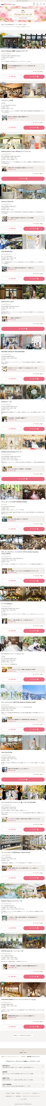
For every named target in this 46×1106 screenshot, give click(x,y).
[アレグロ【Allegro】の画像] (23, 593)
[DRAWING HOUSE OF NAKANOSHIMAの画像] (23, 341)
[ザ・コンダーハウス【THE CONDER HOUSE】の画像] (23, 492)
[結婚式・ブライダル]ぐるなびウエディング (10, 1056)
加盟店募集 (18, 1096)
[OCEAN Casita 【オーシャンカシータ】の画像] (23, 941)
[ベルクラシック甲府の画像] (23, 90)
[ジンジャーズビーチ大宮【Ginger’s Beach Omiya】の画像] (23, 842)
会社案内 (8, 1093)
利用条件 (18, 1093)
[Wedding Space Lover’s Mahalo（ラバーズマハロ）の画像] (23, 141)
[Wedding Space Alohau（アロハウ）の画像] (23, 442)
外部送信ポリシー (36, 1093)
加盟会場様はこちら (10, 1096)
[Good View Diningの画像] (23, 742)
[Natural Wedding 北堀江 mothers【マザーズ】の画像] (23, 41)
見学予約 (12, 77)
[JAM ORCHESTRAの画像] (23, 241)
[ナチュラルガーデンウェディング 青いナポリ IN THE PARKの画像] (23, 792)
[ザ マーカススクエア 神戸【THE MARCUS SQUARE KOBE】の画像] (23, 692)
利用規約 (13, 1093)
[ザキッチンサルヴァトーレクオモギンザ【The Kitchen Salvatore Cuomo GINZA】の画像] (23, 542)
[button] (23, 1066)
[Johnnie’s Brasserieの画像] (23, 191)
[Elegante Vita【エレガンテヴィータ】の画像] (23, 891)
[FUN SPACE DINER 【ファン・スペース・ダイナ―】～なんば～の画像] (23, 989)
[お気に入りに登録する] (43, 48)
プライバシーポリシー (26, 1093)
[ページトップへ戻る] (23, 1051)
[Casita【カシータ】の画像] (23, 392)
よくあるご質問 (23, 1099)
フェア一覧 (34, 77)
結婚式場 (23, 1056)
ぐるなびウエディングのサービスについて (31, 1096)
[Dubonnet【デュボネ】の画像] (23, 291)
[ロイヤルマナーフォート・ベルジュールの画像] (23, 644)
